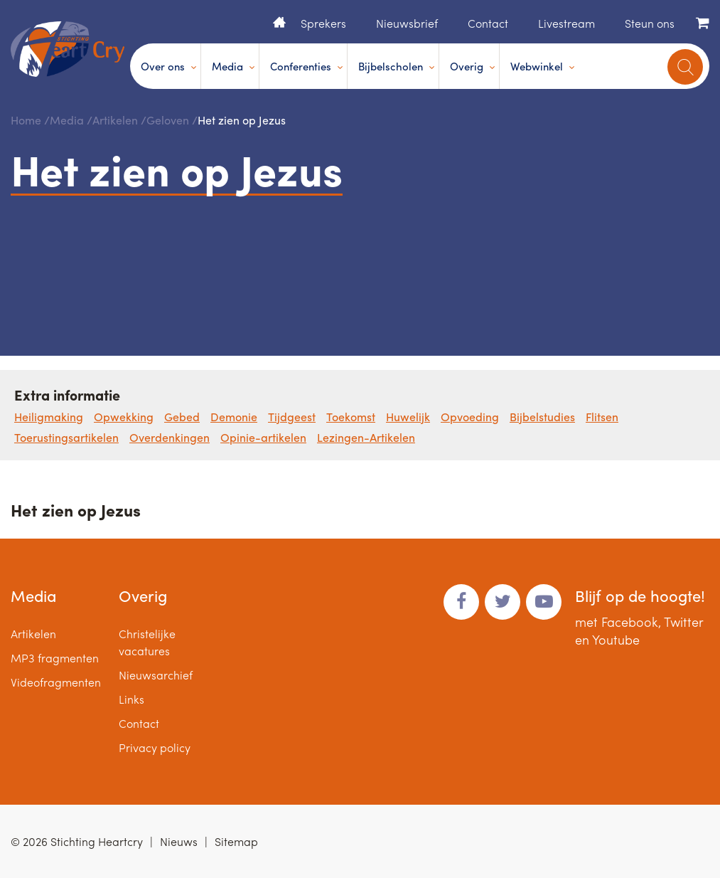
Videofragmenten (56, 682)
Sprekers (323, 23)
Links (131, 699)
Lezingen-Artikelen (366, 437)
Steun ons (650, 23)
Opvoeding (470, 416)
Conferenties (300, 66)
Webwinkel (536, 66)
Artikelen (115, 120)
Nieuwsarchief (156, 675)
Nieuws (179, 841)
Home (279, 22)
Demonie (233, 416)
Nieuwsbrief (407, 23)
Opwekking (124, 416)
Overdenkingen (169, 437)
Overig (466, 66)
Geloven (167, 120)
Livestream (566, 23)
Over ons (163, 66)
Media (227, 66)
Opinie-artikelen (263, 437)
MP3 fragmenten (55, 658)
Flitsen (602, 416)
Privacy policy (154, 747)
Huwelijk (408, 416)
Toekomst (350, 416)
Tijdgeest (292, 416)
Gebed (182, 416)
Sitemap (236, 841)
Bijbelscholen (390, 66)
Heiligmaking (48, 416)
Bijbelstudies (542, 416)
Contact (488, 23)
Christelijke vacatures (147, 642)
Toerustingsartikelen (66, 437)
